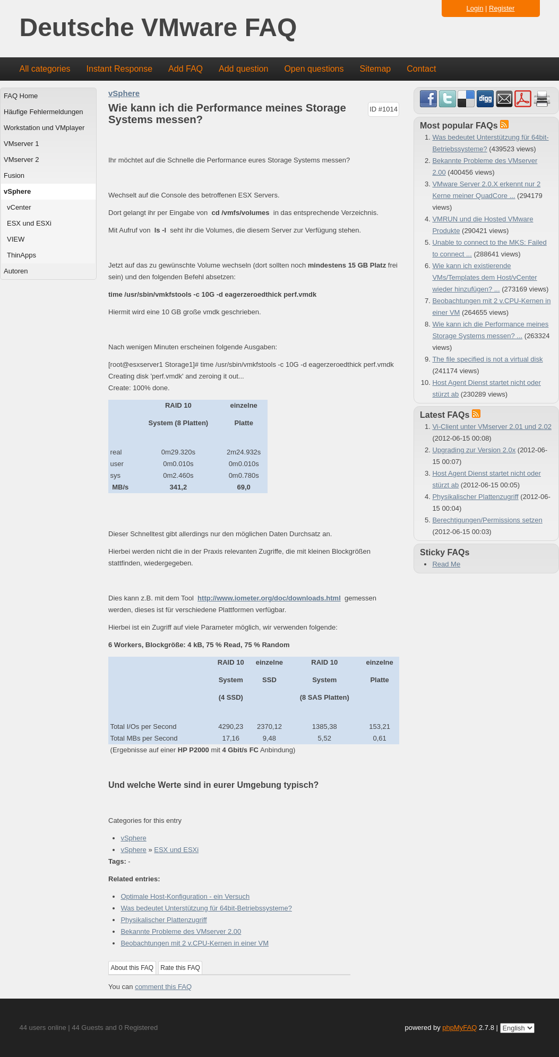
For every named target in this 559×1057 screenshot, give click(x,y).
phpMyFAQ (459, 1028)
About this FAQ (132, 968)
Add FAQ (185, 68)
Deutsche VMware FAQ (158, 28)
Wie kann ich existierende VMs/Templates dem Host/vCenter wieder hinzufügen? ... (484, 277)
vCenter (19, 207)
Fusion (14, 175)
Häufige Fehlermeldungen (43, 112)
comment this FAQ (163, 987)
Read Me (446, 564)
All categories (45, 68)
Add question (243, 68)
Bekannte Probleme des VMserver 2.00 (181, 931)
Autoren (16, 271)
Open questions (313, 68)
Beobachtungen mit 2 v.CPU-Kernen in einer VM (195, 943)
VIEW (15, 239)
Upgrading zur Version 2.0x (473, 450)
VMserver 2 (21, 160)
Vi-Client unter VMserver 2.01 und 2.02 (492, 427)
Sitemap (375, 68)
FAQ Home (21, 96)
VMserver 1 (21, 144)
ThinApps (21, 255)
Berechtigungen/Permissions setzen (487, 520)
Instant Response (120, 68)
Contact (421, 68)
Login (475, 8)
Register (501, 8)
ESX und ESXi (29, 223)
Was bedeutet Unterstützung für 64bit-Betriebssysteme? (206, 908)
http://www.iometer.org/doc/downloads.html (269, 598)
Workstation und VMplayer (44, 128)
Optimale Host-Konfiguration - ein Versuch (185, 896)
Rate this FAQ (180, 968)
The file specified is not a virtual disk (487, 359)
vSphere (17, 191)
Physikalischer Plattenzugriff (164, 920)
